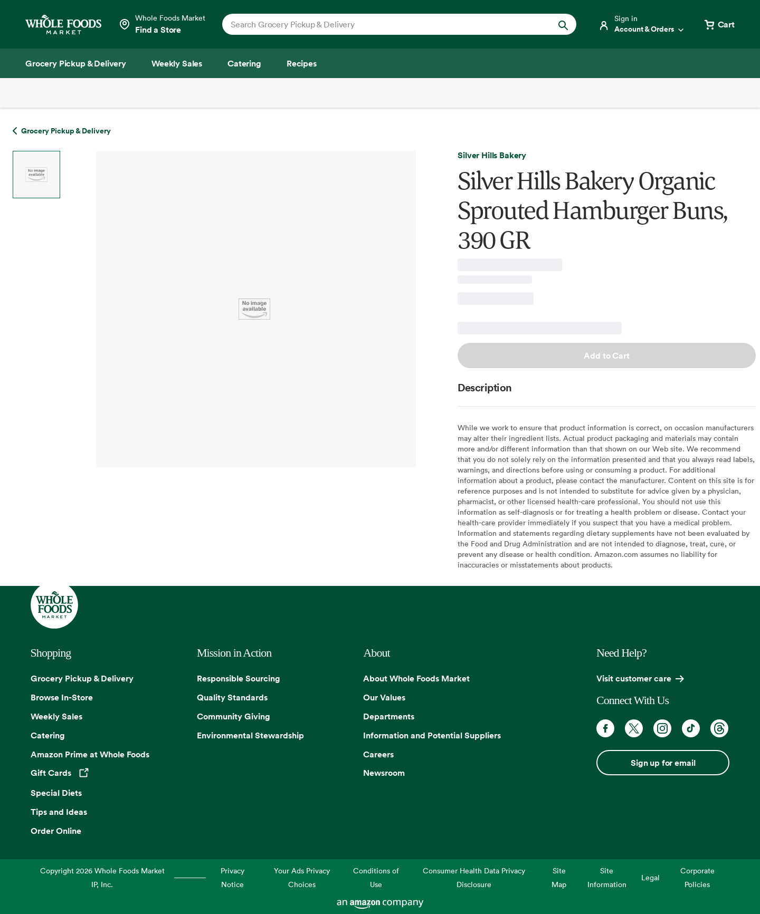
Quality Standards (232, 697)
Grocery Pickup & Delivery (82, 678)
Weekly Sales (56, 716)
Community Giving (233, 716)
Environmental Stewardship (250, 735)
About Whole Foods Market (416, 678)
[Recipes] (302, 63)
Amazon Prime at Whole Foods (90, 754)
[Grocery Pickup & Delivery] (75, 63)
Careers (378, 754)
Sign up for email (663, 762)
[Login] (641, 24)
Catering (48, 735)
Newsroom (384, 772)
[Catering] (244, 63)
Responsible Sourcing (238, 678)
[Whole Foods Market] (63, 24)
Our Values (384, 697)
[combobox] (382, 24)
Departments (388, 716)
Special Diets (56, 792)
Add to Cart (606, 355)
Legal (650, 877)
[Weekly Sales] (176, 63)
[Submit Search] (563, 24)
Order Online (56, 830)
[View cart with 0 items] (719, 24)
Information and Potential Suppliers (432, 735)
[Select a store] (161, 24)
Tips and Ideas (59, 811)
